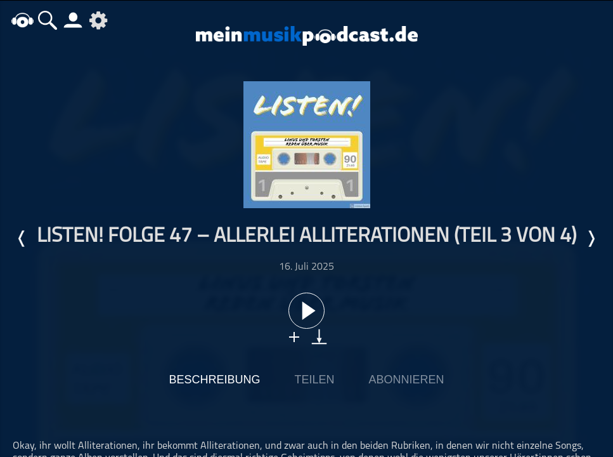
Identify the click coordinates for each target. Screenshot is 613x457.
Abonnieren (406, 379)
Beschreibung (214, 379)
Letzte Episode (22, 238)
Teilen (314, 379)
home (22, 20)
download (319, 337)
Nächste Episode (590, 238)
